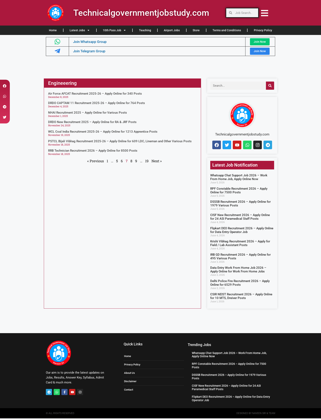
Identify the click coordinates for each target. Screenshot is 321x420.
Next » (156, 162)
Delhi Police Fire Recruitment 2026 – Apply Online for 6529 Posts (240, 284)
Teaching (145, 30)
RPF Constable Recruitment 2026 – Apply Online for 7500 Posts (238, 192)
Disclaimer (130, 383)
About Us (129, 374)
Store (196, 30)
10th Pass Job (114, 30)
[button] (4, 86)
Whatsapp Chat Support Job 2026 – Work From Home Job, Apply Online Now (238, 179)
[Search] (270, 87)
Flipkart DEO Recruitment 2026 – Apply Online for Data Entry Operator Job (241, 231)
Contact (128, 391)
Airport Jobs (172, 30)
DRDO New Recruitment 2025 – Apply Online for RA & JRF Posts (92, 124)
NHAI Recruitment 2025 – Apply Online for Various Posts (87, 114)
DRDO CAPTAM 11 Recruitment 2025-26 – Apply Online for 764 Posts (96, 105)
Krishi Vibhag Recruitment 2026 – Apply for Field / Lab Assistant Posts (240, 245)
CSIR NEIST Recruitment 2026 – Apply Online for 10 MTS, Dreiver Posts (241, 297)
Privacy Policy (263, 30)
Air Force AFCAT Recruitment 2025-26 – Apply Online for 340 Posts (95, 95)
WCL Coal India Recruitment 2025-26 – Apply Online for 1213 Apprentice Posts (102, 133)
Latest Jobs (80, 30)
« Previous (95, 162)
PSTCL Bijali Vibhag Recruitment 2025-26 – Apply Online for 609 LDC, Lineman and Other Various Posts (120, 143)
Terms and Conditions (226, 30)
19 (147, 162)
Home (53, 30)
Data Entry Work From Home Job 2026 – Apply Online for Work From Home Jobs (238, 271)
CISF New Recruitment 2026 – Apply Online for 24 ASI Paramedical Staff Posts (240, 218)
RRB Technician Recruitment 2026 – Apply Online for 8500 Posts (92, 152)
